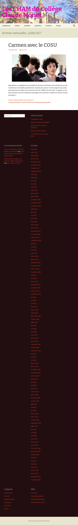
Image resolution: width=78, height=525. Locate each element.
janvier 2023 (34, 259)
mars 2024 (34, 222)
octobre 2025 (35, 168)
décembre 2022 (36, 262)
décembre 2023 (36, 231)
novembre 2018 (35, 373)
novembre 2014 (35, 480)
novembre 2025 (35, 165)
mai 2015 (33, 461)
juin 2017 (33, 407)
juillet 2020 (34, 322)
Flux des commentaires (38, 499)
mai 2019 (33, 357)
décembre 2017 (36, 398)
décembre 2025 (36, 162)
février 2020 (34, 338)
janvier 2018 (34, 395)
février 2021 (34, 310)
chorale (58, 26)
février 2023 (34, 256)
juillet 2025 (34, 177)
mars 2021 (34, 307)
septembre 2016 (36, 423)
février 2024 (34, 225)
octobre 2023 (35, 237)
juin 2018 (33, 382)
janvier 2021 (34, 313)
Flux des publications (37, 496)
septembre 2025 (36, 171)
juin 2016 (33, 429)
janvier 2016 (34, 445)
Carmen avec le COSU (32, 45)
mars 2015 (34, 467)
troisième (49, 26)
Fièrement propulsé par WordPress (39, 521)
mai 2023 (33, 247)
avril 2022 (34, 278)
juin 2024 (33, 212)
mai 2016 (33, 432)
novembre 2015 (35, 451)
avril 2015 (34, 464)
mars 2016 (34, 439)
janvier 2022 (34, 281)
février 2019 (34, 363)
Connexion (34, 493)
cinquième (27, 26)
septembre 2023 (36, 240)
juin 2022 (33, 275)
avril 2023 (34, 250)
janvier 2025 (34, 196)
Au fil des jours (8, 493)
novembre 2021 (35, 288)
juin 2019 (33, 354)
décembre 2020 (36, 316)
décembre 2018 (36, 369)
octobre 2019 (35, 347)
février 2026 (34, 155)
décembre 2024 (36, 200)
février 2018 (34, 392)
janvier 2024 (34, 228)
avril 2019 (34, 360)
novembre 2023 (35, 234)
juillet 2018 (34, 379)
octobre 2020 (35, 319)
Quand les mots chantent (38, 131)
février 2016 (34, 442)
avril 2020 (34, 332)
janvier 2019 (34, 366)
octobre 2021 (35, 291)
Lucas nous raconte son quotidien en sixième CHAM (14, 153)
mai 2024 (33, 215)
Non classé (7, 505)
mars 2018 (34, 388)
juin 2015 (33, 458)
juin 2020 (33, 325)
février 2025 (34, 193)
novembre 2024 (35, 203)
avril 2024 (34, 218)
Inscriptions (7, 502)
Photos (6, 509)
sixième (17, 26)
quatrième (38, 26)
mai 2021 (33, 300)
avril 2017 (34, 410)
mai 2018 (33, 385)
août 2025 (34, 174)
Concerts (24, 50)
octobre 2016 (35, 420)
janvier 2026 (34, 159)
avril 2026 (34, 149)
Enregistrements (9, 499)
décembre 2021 (36, 284)
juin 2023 (33, 244)
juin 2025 (33, 181)
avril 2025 (34, 187)
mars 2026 (34, 152)
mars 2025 (34, 190)
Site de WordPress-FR (37, 502)
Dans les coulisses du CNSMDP (40, 122)
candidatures (6, 26)
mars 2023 (34, 253)
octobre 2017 (35, 401)
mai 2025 (33, 184)
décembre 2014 (36, 476)
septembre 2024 (36, 206)
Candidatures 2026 (36, 119)
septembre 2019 (36, 351)
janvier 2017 (34, 417)
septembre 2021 (36, 294)
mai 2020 (33, 329)
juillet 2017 (34, 404)
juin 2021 (33, 297)
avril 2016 (34, 436)
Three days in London (13, 163)
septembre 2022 (36, 272)
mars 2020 (34, 335)
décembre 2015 (36, 448)
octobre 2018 (35, 376)
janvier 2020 (34, 341)
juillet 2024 (34, 209)
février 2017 (34, 414)
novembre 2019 (35, 344)
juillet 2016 (34, 426)
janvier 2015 (34, 473)
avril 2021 (34, 303)
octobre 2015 (35, 454)
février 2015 (34, 470)
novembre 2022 (35, 266)
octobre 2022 (35, 269)
